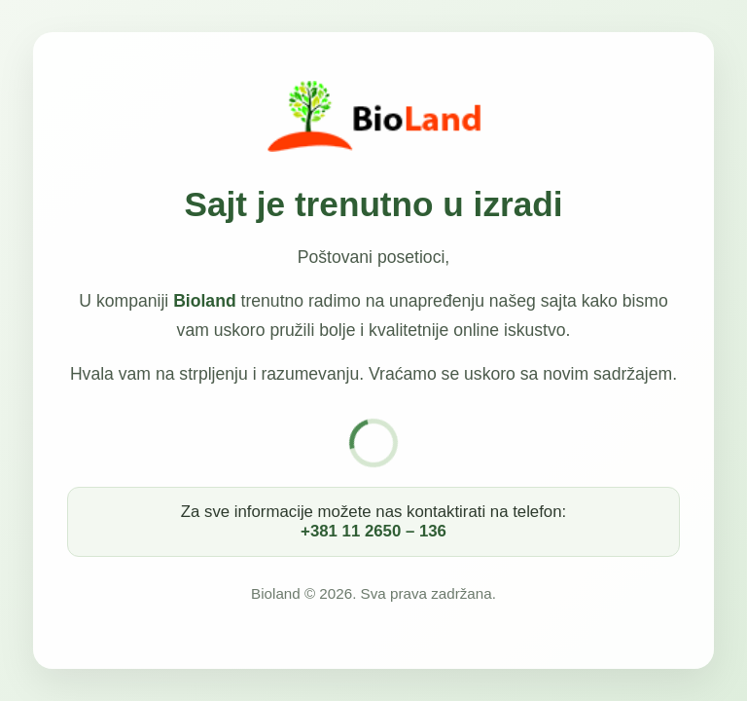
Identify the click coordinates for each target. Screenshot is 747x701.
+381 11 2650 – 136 (373, 531)
